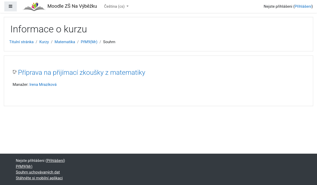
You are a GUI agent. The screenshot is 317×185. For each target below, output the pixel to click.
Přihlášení (303, 6)
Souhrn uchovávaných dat (38, 172)
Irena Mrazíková (43, 84)
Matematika (65, 42)
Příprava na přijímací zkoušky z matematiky (81, 72)
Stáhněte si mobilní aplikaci (39, 178)
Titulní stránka (21, 42)
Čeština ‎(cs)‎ (115, 6)
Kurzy (44, 42)
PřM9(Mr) (89, 42)
